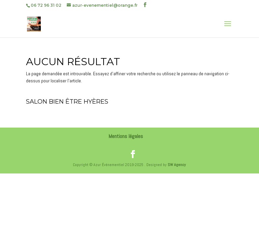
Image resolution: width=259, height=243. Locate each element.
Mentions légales (126, 136)
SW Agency (177, 164)
